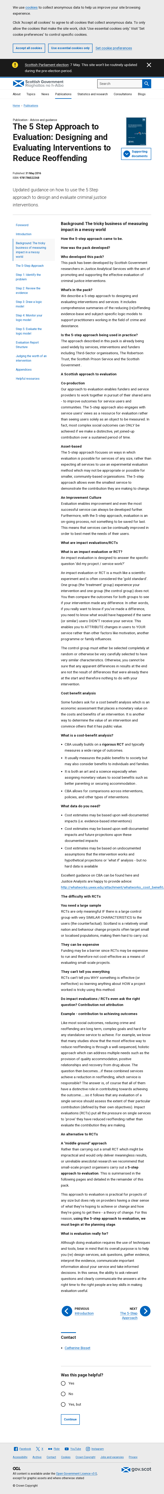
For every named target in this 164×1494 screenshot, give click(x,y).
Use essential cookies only (70, 48)
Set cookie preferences (114, 48)
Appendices (24, 369)
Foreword (22, 225)
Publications (63, 94)
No (70, 1394)
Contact (51, 1457)
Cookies (66, 1457)
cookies (31, 7)
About (16, 94)
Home (16, 105)
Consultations (123, 94)
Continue (70, 1419)
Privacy (133, 1457)
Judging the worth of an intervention (31, 358)
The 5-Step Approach (30, 266)
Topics (31, 94)
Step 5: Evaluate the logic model (29, 331)
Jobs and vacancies (112, 1457)
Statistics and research (92, 94)
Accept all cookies (29, 48)
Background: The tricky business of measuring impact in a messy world (31, 250)
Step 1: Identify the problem (28, 277)
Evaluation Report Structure (27, 345)
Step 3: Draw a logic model (29, 304)
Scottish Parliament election (46, 65)
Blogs (142, 94)
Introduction (23, 234)
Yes (71, 1383)
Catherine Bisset (77, 1348)
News (45, 94)
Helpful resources (27, 378)
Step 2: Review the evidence (28, 291)
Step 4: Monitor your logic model (29, 318)
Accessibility (20, 1457)
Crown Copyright (85, 1457)
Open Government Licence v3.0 (76, 1473)
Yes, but (74, 1404)
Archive (37, 1457)
